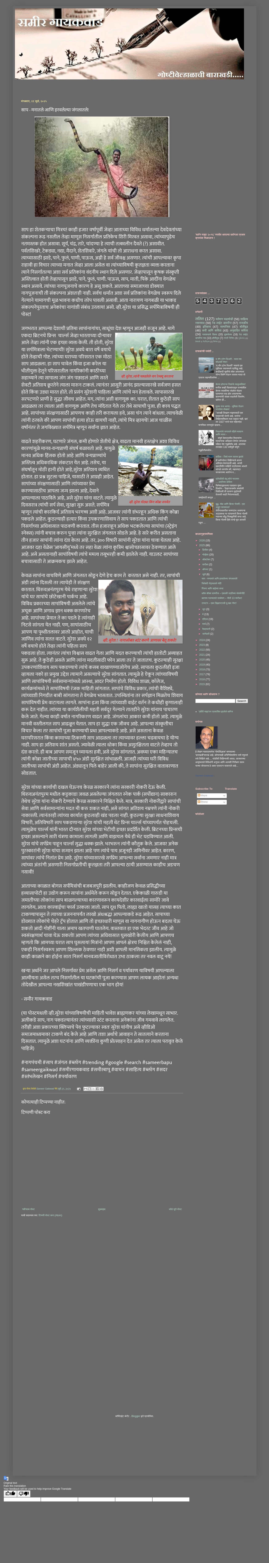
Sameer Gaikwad (204, 775)
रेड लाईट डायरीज (222, 323)
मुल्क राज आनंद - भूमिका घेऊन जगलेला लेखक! (229, 408)
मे (203, 614)
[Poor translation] (23, 1493)
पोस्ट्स (202, 795)
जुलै (204, 574)
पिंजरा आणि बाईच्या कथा (212, 588)
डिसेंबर (205, 549)
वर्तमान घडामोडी (224, 319)
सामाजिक (225, 326)
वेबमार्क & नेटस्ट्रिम (202, 341)
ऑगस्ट (205, 569)
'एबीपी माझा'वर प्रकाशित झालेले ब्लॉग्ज (216, 711)
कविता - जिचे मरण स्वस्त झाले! (229, 456)
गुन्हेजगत (241, 338)
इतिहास (207, 326)
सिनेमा (215, 341)
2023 (202, 644)
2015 (202, 684)
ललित (199, 319)
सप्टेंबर (205, 564)
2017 (202, 674)
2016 (202, 679)
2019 (202, 664)
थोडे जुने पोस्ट (175, 1209)
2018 (202, 669)
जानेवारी (206, 633)
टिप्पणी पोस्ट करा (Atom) (50, 1215)
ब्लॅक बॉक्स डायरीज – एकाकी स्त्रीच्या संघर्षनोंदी (223, 593)
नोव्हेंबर (205, 554)
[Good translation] (10, 1493)
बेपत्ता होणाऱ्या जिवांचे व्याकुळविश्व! (231, 384)
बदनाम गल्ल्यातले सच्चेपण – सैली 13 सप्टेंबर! (222, 598)
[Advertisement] (70, 86)
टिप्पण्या (203, 802)
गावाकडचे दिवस (209, 334)
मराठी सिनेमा (229, 338)
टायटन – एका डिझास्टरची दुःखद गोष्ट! (219, 603)
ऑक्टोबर (206, 559)
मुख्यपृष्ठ (101, 1209)
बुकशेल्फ (228, 334)
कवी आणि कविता (212, 330)
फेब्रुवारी (206, 629)
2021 (202, 654)
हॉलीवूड (215, 338)
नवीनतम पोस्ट (28, 1209)
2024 (202, 640)
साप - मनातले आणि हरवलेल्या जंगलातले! (219, 578)
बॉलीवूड (244, 326)
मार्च (204, 623)
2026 (202, 540)
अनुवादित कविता (239, 330)
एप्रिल (205, 619)
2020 (202, 659)
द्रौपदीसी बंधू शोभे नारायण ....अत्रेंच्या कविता (227, 480)
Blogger (135, 1416)
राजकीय (243, 323)
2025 (202, 545)
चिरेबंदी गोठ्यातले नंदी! (212, 583)
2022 (202, 649)
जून (204, 609)
